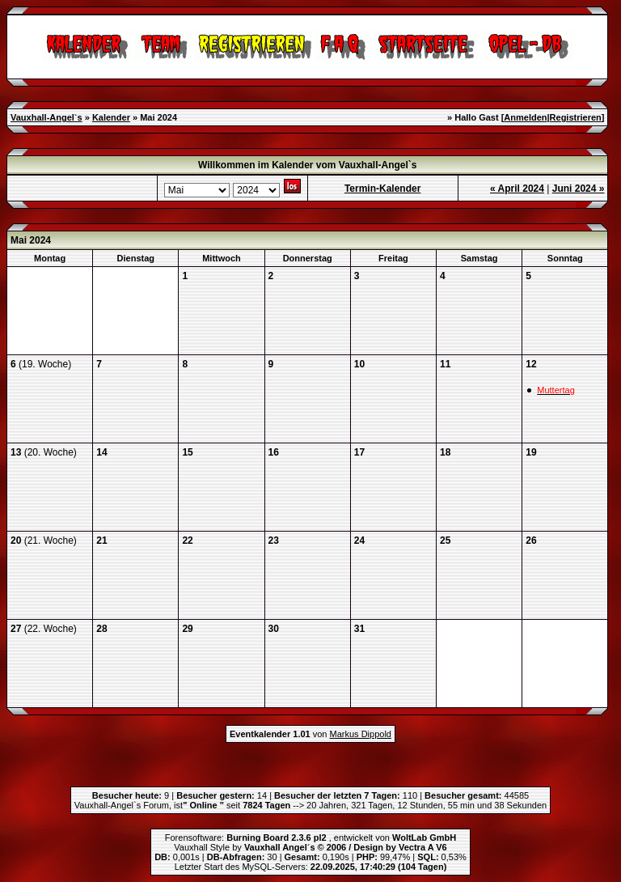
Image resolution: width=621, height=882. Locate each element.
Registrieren (576, 117)
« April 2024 (517, 188)
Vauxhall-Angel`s (46, 117)
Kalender (111, 117)
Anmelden (525, 117)
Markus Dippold (360, 734)
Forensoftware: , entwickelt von (310, 837)
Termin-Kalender (382, 188)
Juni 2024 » (578, 188)
